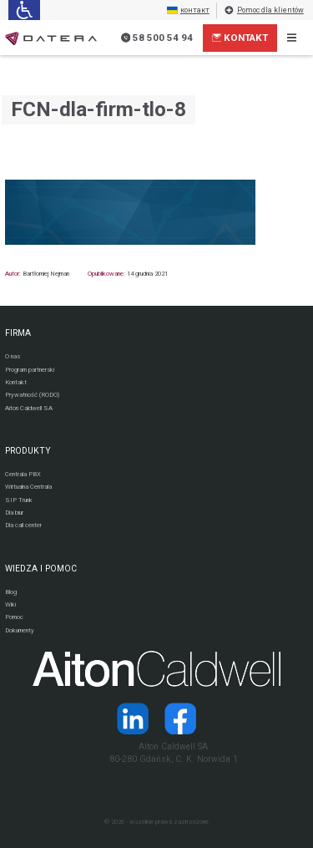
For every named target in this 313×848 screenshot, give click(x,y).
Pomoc (14, 617)
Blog (11, 592)
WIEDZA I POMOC (41, 568)
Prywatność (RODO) (32, 395)
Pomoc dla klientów (264, 10)
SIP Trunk (19, 500)
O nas (12, 356)
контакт (188, 10)
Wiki (10, 604)
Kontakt (240, 37)
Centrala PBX (23, 474)
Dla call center (23, 525)
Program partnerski (29, 369)
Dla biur (14, 512)
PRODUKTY (28, 450)
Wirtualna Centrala (28, 486)
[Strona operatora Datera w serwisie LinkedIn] (132, 718)
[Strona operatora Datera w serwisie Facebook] (180, 718)
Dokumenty (19, 630)
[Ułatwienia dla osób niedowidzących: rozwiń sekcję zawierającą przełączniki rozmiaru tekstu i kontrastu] (23, 10)
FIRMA (18, 333)
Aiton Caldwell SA (29, 408)
